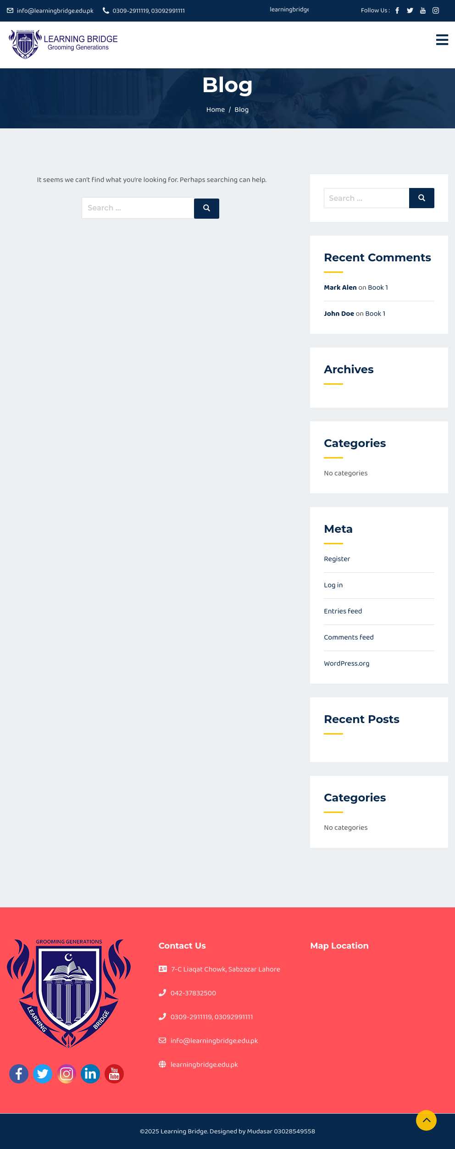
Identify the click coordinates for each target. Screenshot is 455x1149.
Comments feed (349, 637)
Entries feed (343, 611)
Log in (333, 585)
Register (337, 559)
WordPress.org (346, 663)
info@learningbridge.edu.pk (55, 11)
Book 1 (378, 287)
